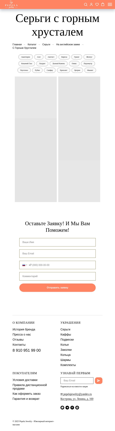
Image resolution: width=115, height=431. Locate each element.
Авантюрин (25, 57)
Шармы (65, 360)
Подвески (67, 339)
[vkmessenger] (77, 408)
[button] (85, 4)
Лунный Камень (58, 64)
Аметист (51, 57)
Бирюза (64, 57)
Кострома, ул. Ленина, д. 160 (76, 399)
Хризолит (63, 70)
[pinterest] (72, 408)
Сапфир (50, 70)
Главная (17, 44)
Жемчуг (90, 57)
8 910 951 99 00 (27, 350)
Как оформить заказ (27, 394)
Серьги (46, 44)
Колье (64, 345)
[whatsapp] (62, 408)
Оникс (74, 64)
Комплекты (68, 365)
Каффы (65, 334)
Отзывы (18, 339)
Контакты (19, 345)
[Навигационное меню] (110, 4)
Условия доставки (25, 380)
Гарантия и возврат (26, 399)
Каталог (32, 44)
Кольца (65, 355)
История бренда (24, 329)
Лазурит (42, 64)
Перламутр (88, 64)
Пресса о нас (22, 334)
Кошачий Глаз (26, 64)
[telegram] (67, 408)
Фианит (90, 70)
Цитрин (77, 70)
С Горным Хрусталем (24, 48)
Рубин (37, 70)
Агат (38, 57)
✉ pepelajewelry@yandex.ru (76, 394)
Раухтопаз (24, 70)
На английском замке (68, 44)
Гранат (76, 57)
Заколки (66, 350)
